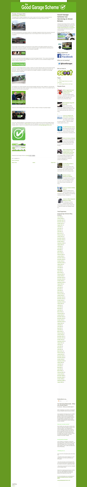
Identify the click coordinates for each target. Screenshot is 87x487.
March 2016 (59, 252)
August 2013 (60, 303)
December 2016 (60, 238)
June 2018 (59, 216)
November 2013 (60, 298)
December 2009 (60, 375)
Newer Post (14, 162)
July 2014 (59, 285)
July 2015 (59, 265)
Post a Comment (15, 160)
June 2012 (59, 326)
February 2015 (60, 274)
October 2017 (60, 223)
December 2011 (60, 336)
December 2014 (60, 277)
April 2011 (59, 349)
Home (34, 162)
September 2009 (60, 380)
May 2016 (59, 249)
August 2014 (60, 283)
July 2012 (59, 324)
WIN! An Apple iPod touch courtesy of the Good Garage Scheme (68, 91)
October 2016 (60, 241)
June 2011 (59, 346)
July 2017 (59, 226)
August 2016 (60, 244)
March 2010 (59, 370)
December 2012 (60, 316)
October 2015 (60, 261)
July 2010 (59, 364)
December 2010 (60, 355)
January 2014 (60, 295)
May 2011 (59, 347)
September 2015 (60, 262)
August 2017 (60, 225)
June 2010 (59, 365)
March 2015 (59, 272)
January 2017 (60, 236)
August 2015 (60, 264)
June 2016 (59, 247)
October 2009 (60, 378)
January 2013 (60, 315)
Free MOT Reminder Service (69, 126)
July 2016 (59, 246)
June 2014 (59, 287)
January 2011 (60, 354)
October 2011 (60, 339)
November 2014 (60, 279)
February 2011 (60, 352)
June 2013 (59, 306)
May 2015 (59, 269)
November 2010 (60, 357)
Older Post (53, 162)
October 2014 (60, 280)
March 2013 (59, 311)
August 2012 (60, 323)
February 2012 (60, 333)
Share (13, 485)
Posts (59, 401)
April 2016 (59, 251)
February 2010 (60, 372)
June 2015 (59, 267)
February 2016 (60, 254)
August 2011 (60, 342)
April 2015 (59, 270)
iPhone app (27, 123)
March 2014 (59, 292)
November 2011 (60, 337)
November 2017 (60, 221)
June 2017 (59, 228)
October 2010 (60, 359)
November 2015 (60, 259)
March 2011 (59, 351)
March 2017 (59, 233)
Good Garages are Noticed (18, 15)
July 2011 (59, 344)
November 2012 (60, 318)
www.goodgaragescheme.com (63, 480)
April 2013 (59, 310)
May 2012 (59, 328)
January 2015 (60, 275)
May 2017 (59, 229)
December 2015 (60, 257)
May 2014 (59, 288)
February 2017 (60, 234)
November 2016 (60, 239)
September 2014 (60, 282)
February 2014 (60, 293)
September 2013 (60, 301)
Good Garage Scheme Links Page (66, 83)
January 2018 (60, 218)
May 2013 (59, 308)
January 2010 (60, 373)
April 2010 (59, 369)
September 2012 (60, 321)
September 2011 (60, 341)
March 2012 (59, 331)
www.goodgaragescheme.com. (45, 125)
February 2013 (60, 313)
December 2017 (60, 220)
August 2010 (60, 362)
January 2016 (60, 256)
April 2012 (59, 329)
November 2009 (60, 377)
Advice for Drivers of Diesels (69, 138)
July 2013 (59, 305)
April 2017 (59, 231)
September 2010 (60, 360)
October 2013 (60, 300)
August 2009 (60, 382)
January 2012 (60, 334)
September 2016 (60, 243)
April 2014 (59, 290)
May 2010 (59, 367)
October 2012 (60, 319)
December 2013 (60, 297)
